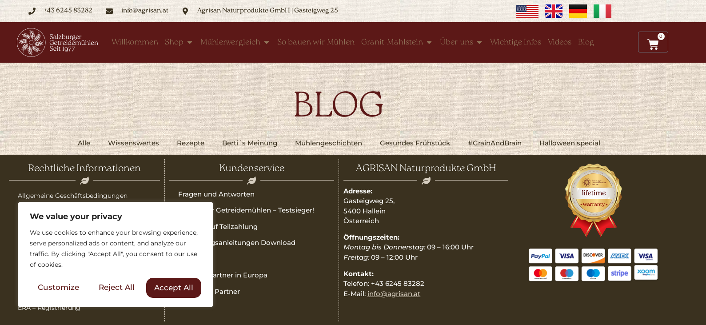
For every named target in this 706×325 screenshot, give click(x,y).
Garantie (192, 259)
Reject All (117, 287)
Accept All (173, 287)
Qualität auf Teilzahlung (218, 226)
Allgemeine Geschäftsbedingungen (73, 196)
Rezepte (190, 143)
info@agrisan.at (393, 293)
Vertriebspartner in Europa (222, 275)
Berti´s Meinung (249, 143)
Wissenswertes (133, 143)
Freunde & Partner (209, 291)
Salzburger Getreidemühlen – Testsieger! (246, 210)
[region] (115, 255)
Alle (84, 143)
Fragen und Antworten (216, 194)
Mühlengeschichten (328, 143)
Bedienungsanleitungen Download (236, 242)
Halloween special (569, 143)
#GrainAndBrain (495, 143)
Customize (58, 287)
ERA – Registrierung (49, 308)
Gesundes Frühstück (415, 143)
